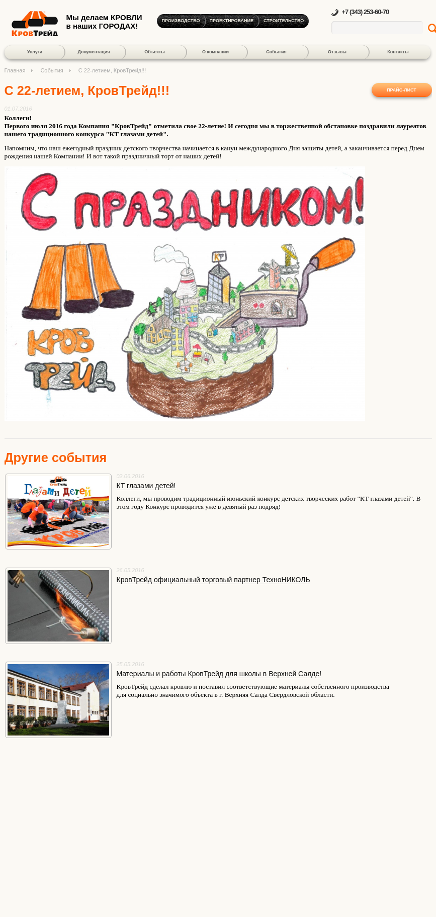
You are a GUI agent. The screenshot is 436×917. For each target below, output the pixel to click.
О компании (215, 51)
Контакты (397, 51)
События (276, 51)
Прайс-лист (401, 90)
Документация (93, 51)
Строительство (284, 20)
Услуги (34, 51)
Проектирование (231, 20)
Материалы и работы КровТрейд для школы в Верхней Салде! (219, 674)
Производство (181, 20)
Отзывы (337, 51)
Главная (15, 70)
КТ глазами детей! (146, 486)
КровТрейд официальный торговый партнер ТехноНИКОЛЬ (213, 580)
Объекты (154, 51)
